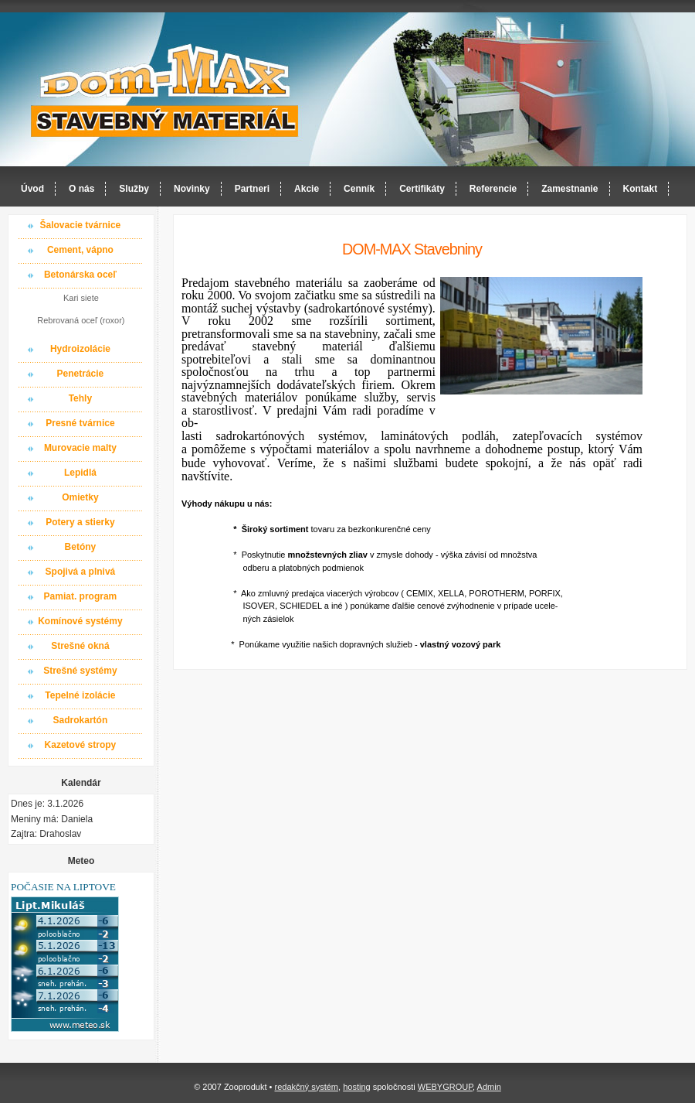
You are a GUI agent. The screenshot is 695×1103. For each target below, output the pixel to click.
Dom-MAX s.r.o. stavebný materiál (165, 90)
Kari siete (81, 297)
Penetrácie (80, 373)
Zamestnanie (569, 188)
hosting (356, 1086)
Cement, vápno (80, 249)
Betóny (81, 546)
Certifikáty (422, 188)
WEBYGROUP (445, 1086)
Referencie (493, 188)
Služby (134, 188)
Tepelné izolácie (80, 695)
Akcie (306, 188)
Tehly (80, 398)
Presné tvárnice (80, 423)
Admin (489, 1086)
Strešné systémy (80, 670)
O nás (81, 188)
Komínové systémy (80, 621)
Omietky (80, 497)
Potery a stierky (80, 522)
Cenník (359, 188)
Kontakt (640, 188)
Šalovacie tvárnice (80, 225)
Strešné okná (80, 645)
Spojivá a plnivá (81, 571)
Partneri (252, 188)
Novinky (192, 188)
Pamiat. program (80, 596)
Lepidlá (80, 472)
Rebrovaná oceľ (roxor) (80, 320)
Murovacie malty (80, 447)
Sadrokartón (80, 720)
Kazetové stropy (81, 744)
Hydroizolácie (80, 348)
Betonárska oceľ (80, 274)
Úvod (32, 188)
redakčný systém (306, 1086)
